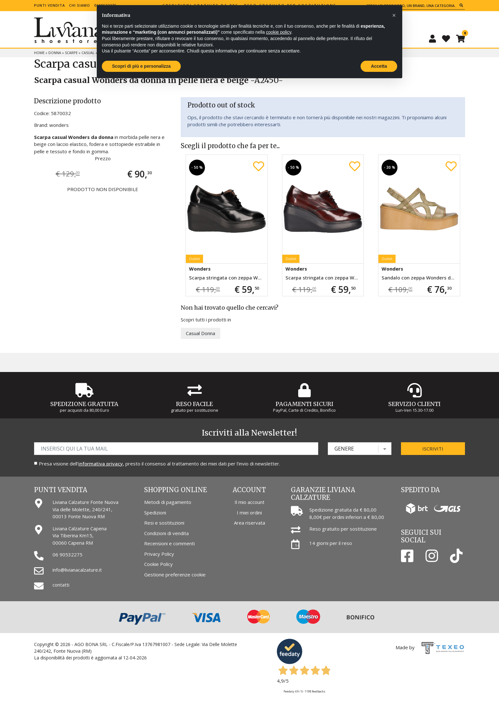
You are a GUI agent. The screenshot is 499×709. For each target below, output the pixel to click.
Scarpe (71, 52)
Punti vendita (49, 5)
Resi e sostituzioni (164, 523)
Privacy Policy (159, 554)
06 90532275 (67, 554)
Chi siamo (79, 5)
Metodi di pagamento (167, 502)
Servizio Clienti (414, 404)
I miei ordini (249, 512)
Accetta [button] (379, 66)
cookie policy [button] (278, 32)
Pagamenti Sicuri (305, 404)
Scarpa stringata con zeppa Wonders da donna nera (228, 277)
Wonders (200, 268)
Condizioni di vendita (166, 533)
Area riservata (249, 523)
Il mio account (249, 502)
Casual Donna (200, 333)
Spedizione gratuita (84, 404)
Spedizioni (155, 512)
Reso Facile (194, 404)
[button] (394, 15)
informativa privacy (100, 463)
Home (39, 52)
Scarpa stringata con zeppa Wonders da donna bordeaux (324, 277)
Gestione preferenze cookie (175, 574)
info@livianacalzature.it (77, 570)
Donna (54, 52)
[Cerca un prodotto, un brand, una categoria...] (411, 6)
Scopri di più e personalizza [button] (141, 66)
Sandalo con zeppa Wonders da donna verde (421, 277)
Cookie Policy (158, 564)
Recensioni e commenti (169, 543)
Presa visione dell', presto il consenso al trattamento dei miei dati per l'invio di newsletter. (159, 463)
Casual (88, 52)
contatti (61, 585)
